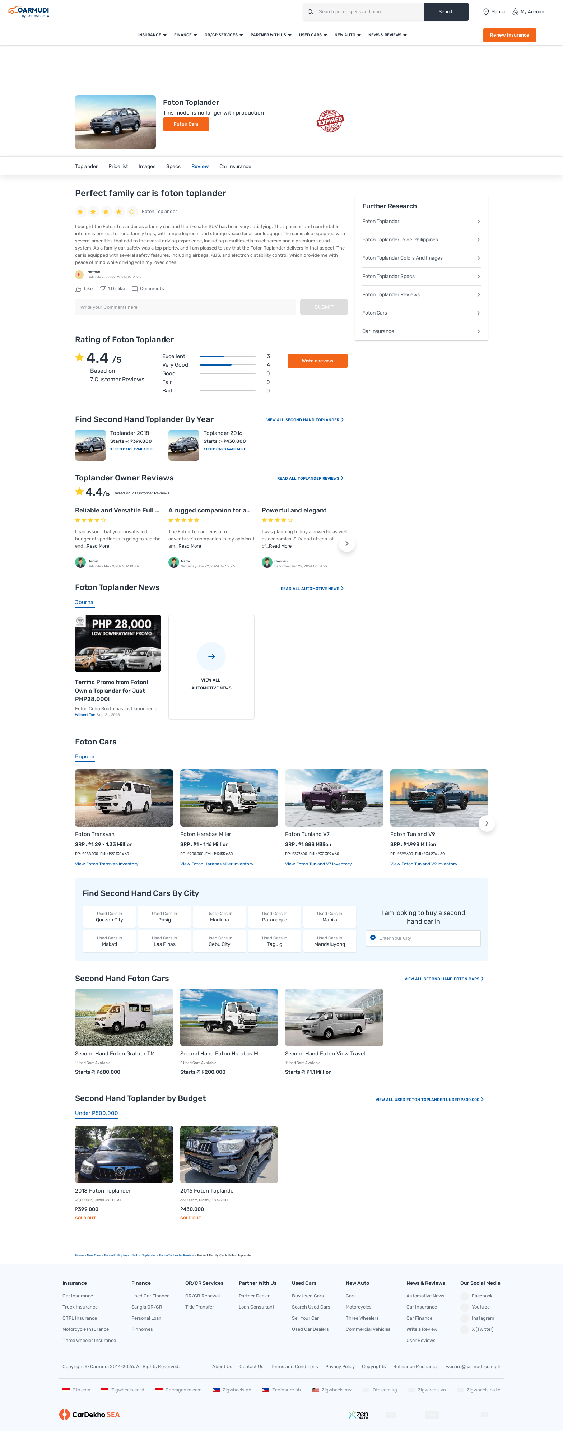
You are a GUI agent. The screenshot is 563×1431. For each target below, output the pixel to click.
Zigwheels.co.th (479, 1390)
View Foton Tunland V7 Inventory (318, 864)
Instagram (477, 1318)
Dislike (112, 288)
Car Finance (419, 1318)
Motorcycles (359, 1307)
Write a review (318, 360)
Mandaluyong (329, 941)
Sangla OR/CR (146, 1307)
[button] (347, 543)
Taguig (274, 941)
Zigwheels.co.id (122, 1390)
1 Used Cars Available (131, 449)
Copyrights (374, 1366)
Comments (148, 289)
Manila (329, 916)
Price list (118, 166)
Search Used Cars (311, 1307)
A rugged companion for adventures (223, 510)
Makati (109, 941)
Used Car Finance (150, 1295)
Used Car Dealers (310, 1329)
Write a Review (421, 1329)
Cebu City (219, 941)
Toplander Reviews (321, 478)
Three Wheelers (362, 1318)
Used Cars (310, 35)
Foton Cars (186, 124)
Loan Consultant (256, 1307)
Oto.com (76, 1390)
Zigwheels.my (332, 1390)
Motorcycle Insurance (85, 1329)
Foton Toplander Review (176, 1255)
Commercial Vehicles (368, 1329)
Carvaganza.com (178, 1390)
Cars (351, 1295)
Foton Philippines (116, 1255)
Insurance (149, 35)
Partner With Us (268, 35)
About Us (222, 1366)
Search (445, 11)
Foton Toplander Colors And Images (421, 258)
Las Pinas (164, 941)
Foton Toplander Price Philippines (421, 240)
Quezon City (109, 916)
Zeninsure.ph (281, 1390)
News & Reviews (384, 35)
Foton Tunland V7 (307, 834)
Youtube (475, 1307)
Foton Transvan (95, 834)
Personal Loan (146, 1318)
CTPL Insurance (79, 1318)
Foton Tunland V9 (412, 834)
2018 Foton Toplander (103, 1191)
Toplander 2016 (223, 433)
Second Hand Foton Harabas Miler (222, 1053)
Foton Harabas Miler (205, 834)
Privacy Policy (340, 1366)
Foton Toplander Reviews (421, 295)
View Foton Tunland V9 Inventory (423, 864)
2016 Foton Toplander (208, 1191)
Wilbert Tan (86, 714)
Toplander (86, 166)
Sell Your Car (305, 1318)
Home (79, 1255)
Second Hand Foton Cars (454, 979)
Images (147, 166)
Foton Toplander (421, 221)
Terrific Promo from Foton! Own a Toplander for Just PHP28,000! (111, 690)
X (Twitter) (476, 1329)
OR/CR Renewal (202, 1295)
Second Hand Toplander (314, 420)
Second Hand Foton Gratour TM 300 (117, 1053)
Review (200, 166)
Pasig (164, 916)
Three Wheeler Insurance (89, 1340)
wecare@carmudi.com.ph (473, 1366)
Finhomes (142, 1329)
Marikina (219, 916)
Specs (173, 166)
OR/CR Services (221, 35)
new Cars (94, 1255)
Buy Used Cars (308, 1295)
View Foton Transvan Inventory (107, 864)
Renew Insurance (509, 35)
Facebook (476, 1296)
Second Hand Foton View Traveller (327, 1053)
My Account (529, 11)
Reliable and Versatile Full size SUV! (129, 510)
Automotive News (322, 588)
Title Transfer (199, 1307)
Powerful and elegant (294, 510)
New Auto (345, 35)
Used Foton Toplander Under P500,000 (439, 1099)
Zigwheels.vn (427, 1390)
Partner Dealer (254, 1295)
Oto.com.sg (380, 1390)
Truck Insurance (80, 1307)
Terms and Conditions (294, 1366)
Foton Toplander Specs (421, 276)
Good (216, 373)
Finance (183, 35)
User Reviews (421, 1340)
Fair (216, 382)
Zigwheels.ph (232, 1390)
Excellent (216, 356)
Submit (324, 307)
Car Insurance (235, 166)
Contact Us (251, 1366)
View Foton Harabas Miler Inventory (216, 864)
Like (84, 289)
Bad (216, 390)
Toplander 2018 (129, 433)
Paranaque (274, 916)
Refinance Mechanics (416, 1366)
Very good (216, 364)
